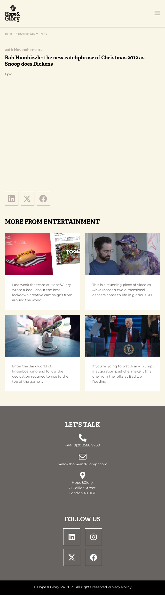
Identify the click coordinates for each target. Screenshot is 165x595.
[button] (11, 198)
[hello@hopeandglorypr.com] (82, 456)
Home (9, 34)
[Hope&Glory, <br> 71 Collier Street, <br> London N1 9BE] (82, 475)
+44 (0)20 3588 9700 (82, 445)
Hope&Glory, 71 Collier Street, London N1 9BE (82, 487)
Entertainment (31, 34)
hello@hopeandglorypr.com (82, 464)
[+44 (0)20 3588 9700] (82, 438)
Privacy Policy (120, 587)
